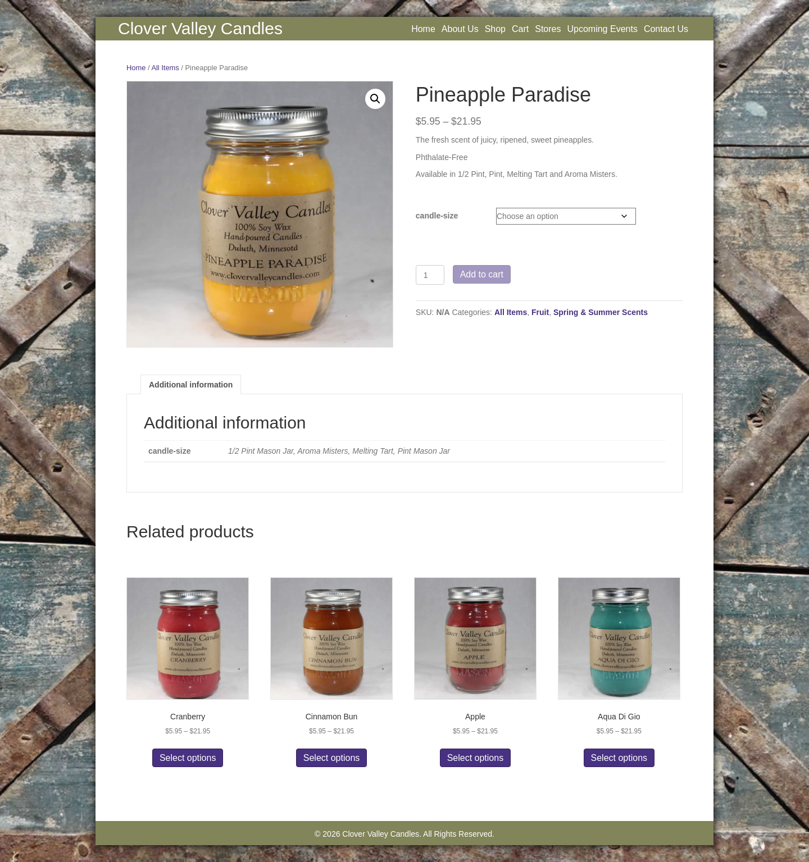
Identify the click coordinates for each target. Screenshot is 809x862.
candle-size (437, 215)
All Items (165, 67)
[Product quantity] (430, 275)
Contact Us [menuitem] (666, 29)
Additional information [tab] (191, 384)
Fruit (540, 312)
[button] (375, 99)
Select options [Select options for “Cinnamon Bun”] (331, 758)
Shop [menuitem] (495, 29)
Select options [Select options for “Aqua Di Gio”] (619, 758)
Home (136, 67)
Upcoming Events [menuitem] (602, 29)
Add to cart (481, 274)
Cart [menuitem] (520, 29)
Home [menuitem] (423, 29)
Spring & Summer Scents (600, 312)
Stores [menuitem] (548, 29)
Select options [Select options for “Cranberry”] (188, 758)
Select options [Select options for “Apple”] (475, 758)
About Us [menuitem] (460, 29)
